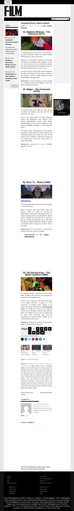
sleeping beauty (28, 376)
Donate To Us (44, 487)
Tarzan (27, 378)
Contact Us (43, 481)
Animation (30, 364)
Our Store (43, 489)
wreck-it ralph (28, 388)
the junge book (40, 382)
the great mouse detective (41, 380)
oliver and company (36, 372)
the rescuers (48, 384)
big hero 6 (49, 368)
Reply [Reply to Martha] (26, 415)
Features (40, 364)
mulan (28, 372)
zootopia (34, 388)
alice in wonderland (46, 366)
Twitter (11, 493)
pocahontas (45, 374)
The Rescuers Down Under (28, 386)
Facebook (12, 491)
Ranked (46, 364)
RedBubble (43, 491)
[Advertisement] (36, 164)
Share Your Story (46, 483)
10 (42, 332)
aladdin (37, 366)
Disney (35, 364)
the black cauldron (44, 378)
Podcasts (12, 487)
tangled (23, 378)
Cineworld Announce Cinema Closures (11, 42)
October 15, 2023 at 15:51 (41, 406)
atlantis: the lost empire (27, 368)
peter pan (32, 374)
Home (9, 476)
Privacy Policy (12, 483)
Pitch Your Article (46, 479)
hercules (37, 370)
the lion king (48, 382)
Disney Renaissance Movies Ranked (25, 352)
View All (14, 86)
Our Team (43, 476)
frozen (32, 370)
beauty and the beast (40, 368)
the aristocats (34, 378)
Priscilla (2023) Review (46, 392)
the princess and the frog (37, 384)
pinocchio (38, 374)
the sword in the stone (41, 386)
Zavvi (41, 493)
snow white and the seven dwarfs (43, 376)
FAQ (8, 481)
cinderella (23, 370)
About (9, 479)
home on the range (45, 370)
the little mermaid (25, 384)
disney (28, 370)
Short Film (12, 489)
